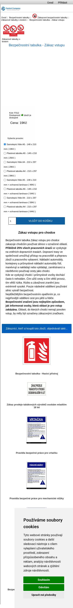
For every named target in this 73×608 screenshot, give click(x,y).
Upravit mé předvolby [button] (44, 594)
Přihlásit (62, 2)
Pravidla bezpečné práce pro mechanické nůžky (37, 498)
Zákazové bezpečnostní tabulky (49, 17)
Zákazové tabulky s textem (13, 20)
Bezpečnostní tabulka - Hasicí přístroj (36, 373)
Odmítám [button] (43, 587)
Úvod (50, 2)
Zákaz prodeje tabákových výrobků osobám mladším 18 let (37, 406)
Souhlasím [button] (44, 579)
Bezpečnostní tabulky (19, 17)
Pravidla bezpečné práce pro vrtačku (37, 452)
